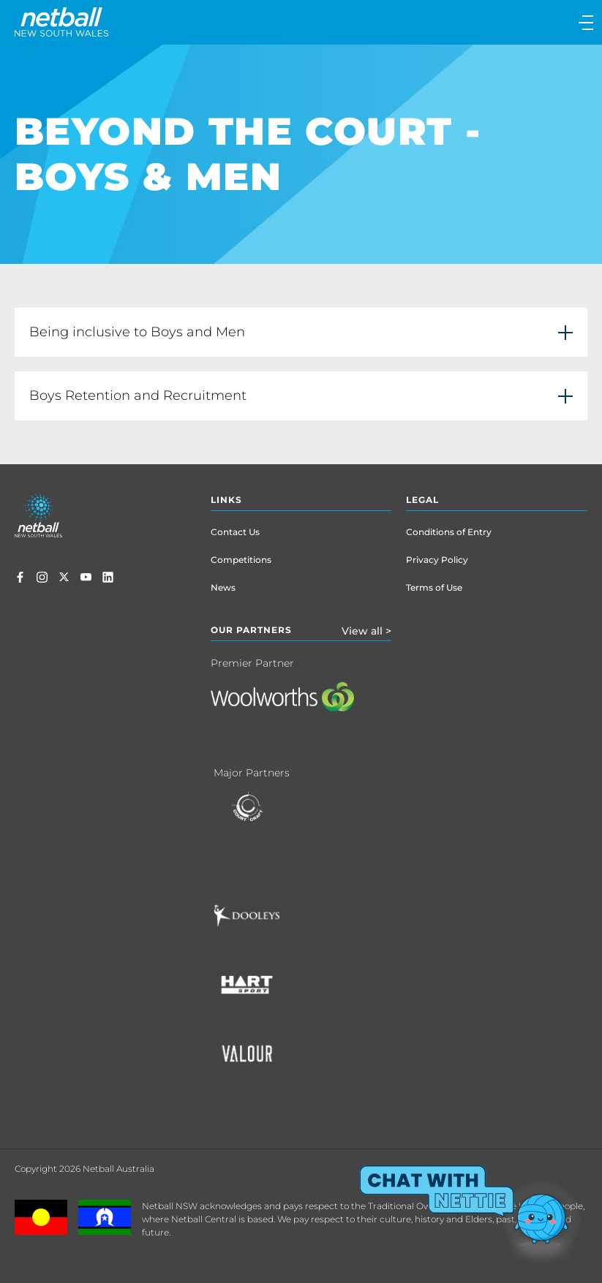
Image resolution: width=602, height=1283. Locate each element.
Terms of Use (434, 587)
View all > (366, 630)
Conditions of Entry (449, 531)
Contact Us (235, 531)
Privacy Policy (437, 559)
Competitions (241, 559)
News (223, 587)
